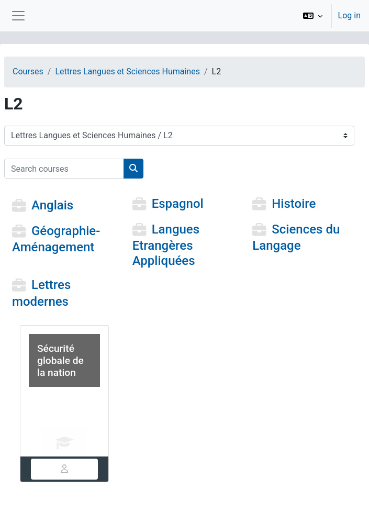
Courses (28, 71)
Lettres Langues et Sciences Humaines (127, 71)
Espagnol (178, 203)
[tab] (64, 469)
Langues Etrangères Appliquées (165, 245)
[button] (312, 15)
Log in (349, 15)
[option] (328, 15)
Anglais (52, 205)
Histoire (294, 203)
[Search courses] (64, 169)
